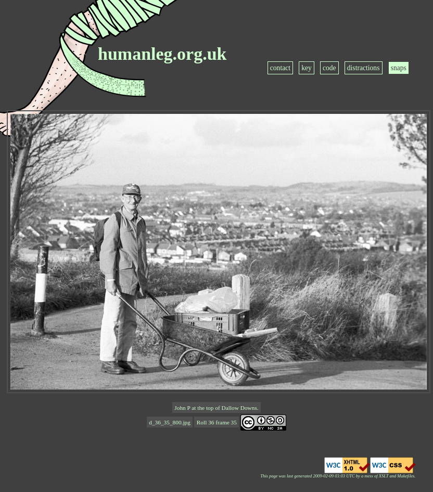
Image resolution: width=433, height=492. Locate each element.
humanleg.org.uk (162, 53)
